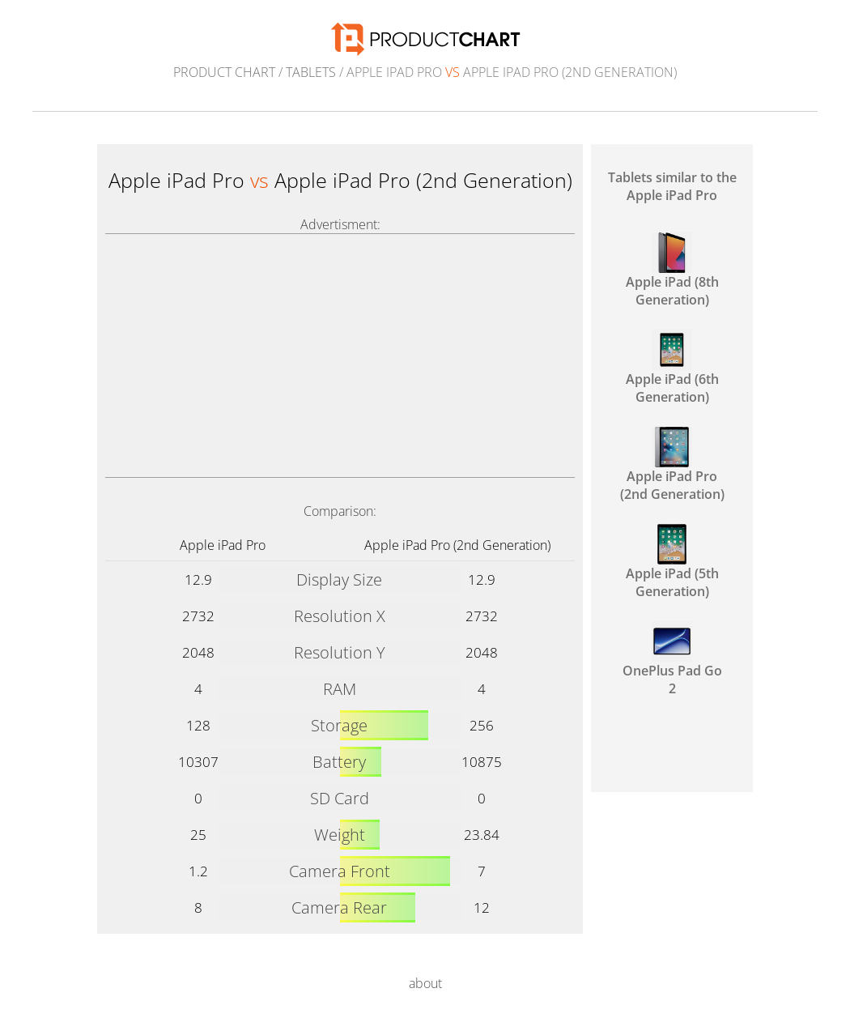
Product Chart (224, 72)
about (425, 983)
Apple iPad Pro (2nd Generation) (457, 545)
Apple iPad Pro (223, 545)
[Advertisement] (340, 355)
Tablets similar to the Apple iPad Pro (672, 186)
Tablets (311, 72)
